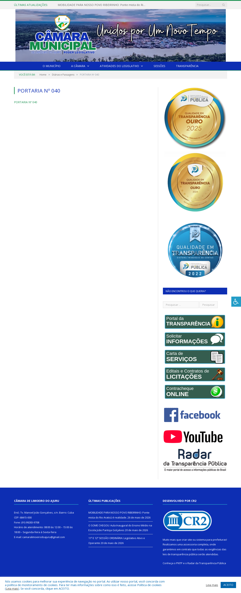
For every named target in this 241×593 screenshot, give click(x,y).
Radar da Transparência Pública (206, 563)
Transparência (187, 66)
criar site (187, 539)
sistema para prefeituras (211, 539)
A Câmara (78, 66)
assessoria (190, 544)
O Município (51, 66)
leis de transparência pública (180, 554)
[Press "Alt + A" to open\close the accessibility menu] (236, 302)
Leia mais (12, 588)
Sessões (159, 66)
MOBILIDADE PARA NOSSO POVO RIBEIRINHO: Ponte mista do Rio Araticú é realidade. (103, 5)
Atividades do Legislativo (119, 66)
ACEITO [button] (228, 585)
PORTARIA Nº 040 (25, 102)
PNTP (179, 563)
